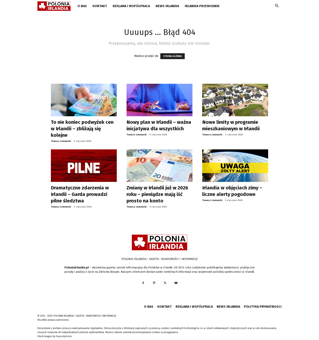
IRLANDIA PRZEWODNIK (202, 6)
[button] (277, 6)
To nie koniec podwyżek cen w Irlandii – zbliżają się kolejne (82, 128)
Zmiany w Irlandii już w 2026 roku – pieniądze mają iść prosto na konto (157, 194)
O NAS (82, 6)
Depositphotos (64, 336)
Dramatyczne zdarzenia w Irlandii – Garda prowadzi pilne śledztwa (80, 194)
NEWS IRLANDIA (167, 6)
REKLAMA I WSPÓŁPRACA (131, 6)
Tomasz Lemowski (61, 141)
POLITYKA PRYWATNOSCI (263, 306)
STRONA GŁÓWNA (172, 56)
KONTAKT (100, 6)
